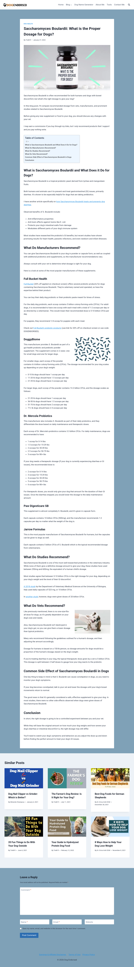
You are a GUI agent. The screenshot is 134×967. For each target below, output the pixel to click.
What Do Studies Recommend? (37, 151)
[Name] (34, 921)
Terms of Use (75, 954)
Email (56, 922)
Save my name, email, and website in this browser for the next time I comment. (54, 928)
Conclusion (30, 160)
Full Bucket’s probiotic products (47, 328)
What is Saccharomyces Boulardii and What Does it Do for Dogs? (51, 145)
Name (24, 922)
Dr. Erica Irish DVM (103, 802)
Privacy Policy (88, 954)
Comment (26, 890)
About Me (100, 4)
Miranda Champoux (17, 802)
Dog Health (28, 24)
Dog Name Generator (83, 4)
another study (32, 596)
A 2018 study (29, 586)
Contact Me (119, 4)
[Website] (99, 921)
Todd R (28, 40)
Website (89, 922)
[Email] (67, 921)
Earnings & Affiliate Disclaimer (53, 954)
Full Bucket (29, 284)
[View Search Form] (129, 5)
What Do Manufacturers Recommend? (40, 148)
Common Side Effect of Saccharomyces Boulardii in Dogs (48, 157)
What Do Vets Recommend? (36, 154)
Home (61, 4)
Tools (109, 4)
